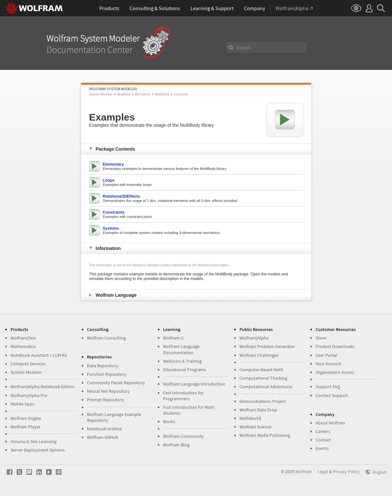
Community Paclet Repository (116, 383)
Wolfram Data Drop (258, 410)
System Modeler (101, 94)
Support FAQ (328, 386)
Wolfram (303, 471)
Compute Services (27, 364)
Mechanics (142, 94)
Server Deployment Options (37, 450)
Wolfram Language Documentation (181, 349)
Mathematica (23, 346)
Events (322, 448)
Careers (323, 431)
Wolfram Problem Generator (267, 346)
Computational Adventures (266, 386)
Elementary (113, 164)
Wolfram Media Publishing (264, 435)
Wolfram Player (25, 427)
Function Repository (106, 374)
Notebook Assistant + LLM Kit (38, 355)
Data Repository (102, 366)
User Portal (326, 355)
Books (169, 421)
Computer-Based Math (261, 369)
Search (243, 47)
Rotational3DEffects (121, 196)
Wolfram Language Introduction (194, 384)
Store (321, 338)
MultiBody (162, 94)
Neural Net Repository (108, 391)
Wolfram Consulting (106, 338)
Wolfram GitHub (102, 437)
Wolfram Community (183, 436)
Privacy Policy (346, 471)
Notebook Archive (104, 429)
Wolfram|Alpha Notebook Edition (42, 386)
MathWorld (250, 418)
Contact (323, 440)
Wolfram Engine (25, 418)
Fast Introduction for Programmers (183, 396)
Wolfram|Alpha (254, 338)
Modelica (123, 94)
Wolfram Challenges (259, 355)
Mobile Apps (22, 404)
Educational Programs (184, 369)
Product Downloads (335, 346)
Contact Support (332, 395)
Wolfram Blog (176, 445)
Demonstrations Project (262, 401)
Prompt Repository (105, 400)
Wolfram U (173, 338)
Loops (109, 180)
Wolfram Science (255, 427)
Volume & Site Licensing (33, 441)
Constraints (114, 212)
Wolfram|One (23, 338)
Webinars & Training (182, 361)
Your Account (328, 364)
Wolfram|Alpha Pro (28, 395)
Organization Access (335, 372)
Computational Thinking (263, 378)
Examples (181, 94)
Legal (323, 471)
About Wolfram (330, 423)
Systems (111, 228)
